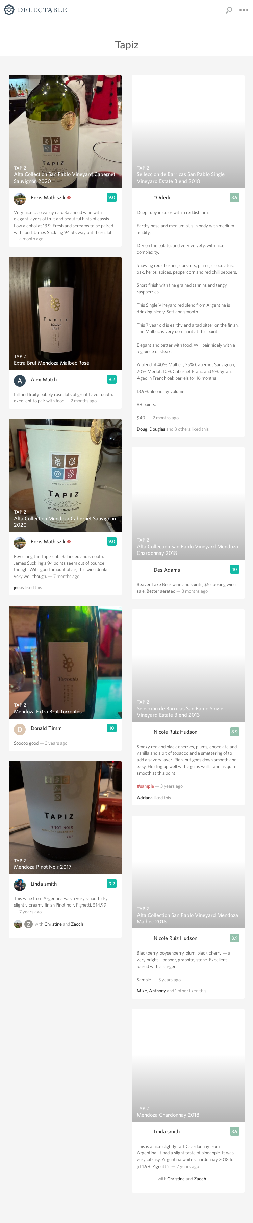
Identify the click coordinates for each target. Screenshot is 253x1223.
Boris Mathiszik (48, 197)
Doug (142, 429)
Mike (142, 990)
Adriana (145, 797)
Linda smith (44, 883)
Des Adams (167, 570)
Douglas (157, 429)
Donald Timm (46, 728)
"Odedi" (163, 197)
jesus (19, 587)
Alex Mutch (44, 379)
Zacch (77, 924)
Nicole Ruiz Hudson (175, 732)
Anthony (157, 990)
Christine (53, 924)
